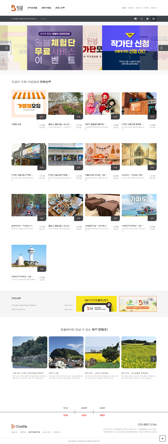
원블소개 (14, 432)
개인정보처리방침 (34, 432)
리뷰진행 (84, 408)
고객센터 (146, 8)
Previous (5, 48)
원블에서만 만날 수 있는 (84, 329)
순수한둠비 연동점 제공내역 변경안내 (23, 19)
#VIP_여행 (60, 7)
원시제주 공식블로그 (135, 19)
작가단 (65, 408)
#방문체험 (32, 7)
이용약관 (23, 432)
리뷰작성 (102, 408)
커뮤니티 (138, 8)
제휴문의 (154, 8)
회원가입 (131, 8)
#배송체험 (46, 7)
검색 (154, 19)
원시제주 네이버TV (148, 19)
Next (163, 48)
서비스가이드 (46, 432)
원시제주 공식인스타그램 (141, 19)
